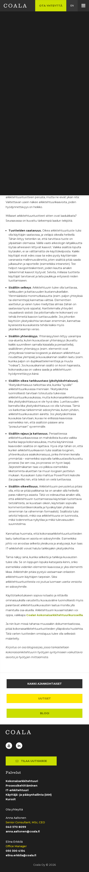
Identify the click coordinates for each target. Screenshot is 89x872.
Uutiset (44, 698)
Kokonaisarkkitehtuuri (22, 781)
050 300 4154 (15, 850)
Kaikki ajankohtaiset (44, 683)
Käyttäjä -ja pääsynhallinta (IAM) (29, 794)
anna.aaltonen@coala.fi (23, 831)
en (72, 5)
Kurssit (11, 799)
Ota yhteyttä (50, 5)
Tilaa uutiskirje (31, 761)
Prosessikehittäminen (21, 785)
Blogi (44, 713)
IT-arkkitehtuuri (17, 790)
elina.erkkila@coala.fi (21, 855)
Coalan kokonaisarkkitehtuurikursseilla (54, 615)
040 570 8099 (16, 827)
